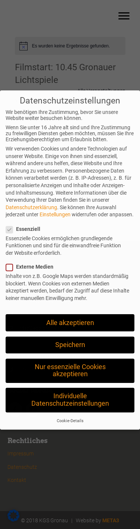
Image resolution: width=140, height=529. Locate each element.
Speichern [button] (70, 329)
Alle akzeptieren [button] (70, 307)
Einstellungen (55, 199)
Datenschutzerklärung (31, 192)
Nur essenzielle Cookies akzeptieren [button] (70, 354)
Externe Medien (32, 251)
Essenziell (25, 213)
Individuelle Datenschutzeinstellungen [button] (70, 384)
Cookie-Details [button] (70, 405)
